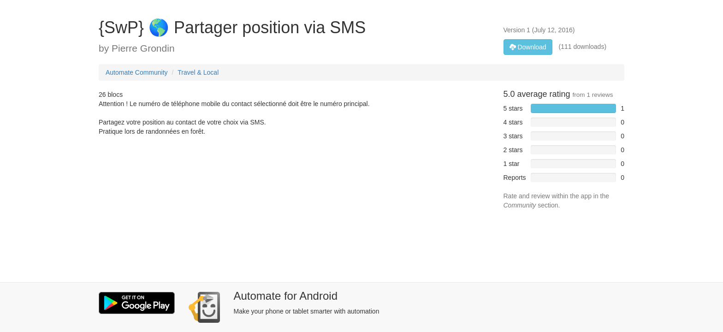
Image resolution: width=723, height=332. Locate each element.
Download (528, 47)
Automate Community (137, 72)
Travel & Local (198, 72)
